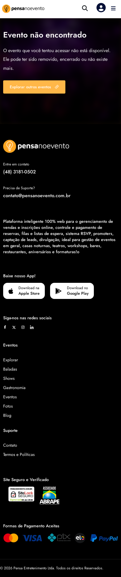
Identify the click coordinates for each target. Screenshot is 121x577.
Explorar (10, 360)
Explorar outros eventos (34, 87)
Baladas (10, 369)
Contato (10, 445)
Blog (7, 415)
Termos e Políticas (19, 454)
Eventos (10, 397)
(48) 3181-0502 (19, 171)
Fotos (8, 406)
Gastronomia (14, 388)
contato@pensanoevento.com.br (37, 195)
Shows (8, 378)
